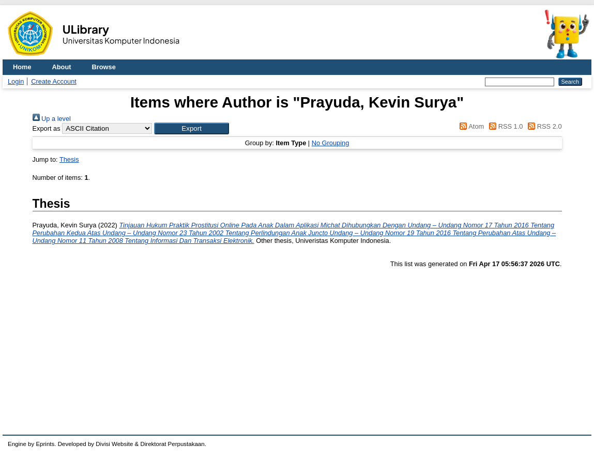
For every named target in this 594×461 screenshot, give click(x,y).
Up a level (52, 118)
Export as (46, 128)
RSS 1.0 (504, 126)
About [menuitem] (61, 67)
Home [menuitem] (22, 67)
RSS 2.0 (543, 126)
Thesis (69, 159)
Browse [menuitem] (104, 67)
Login (16, 81)
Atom (470, 126)
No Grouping (330, 143)
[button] (191, 128)
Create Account (54, 81)
